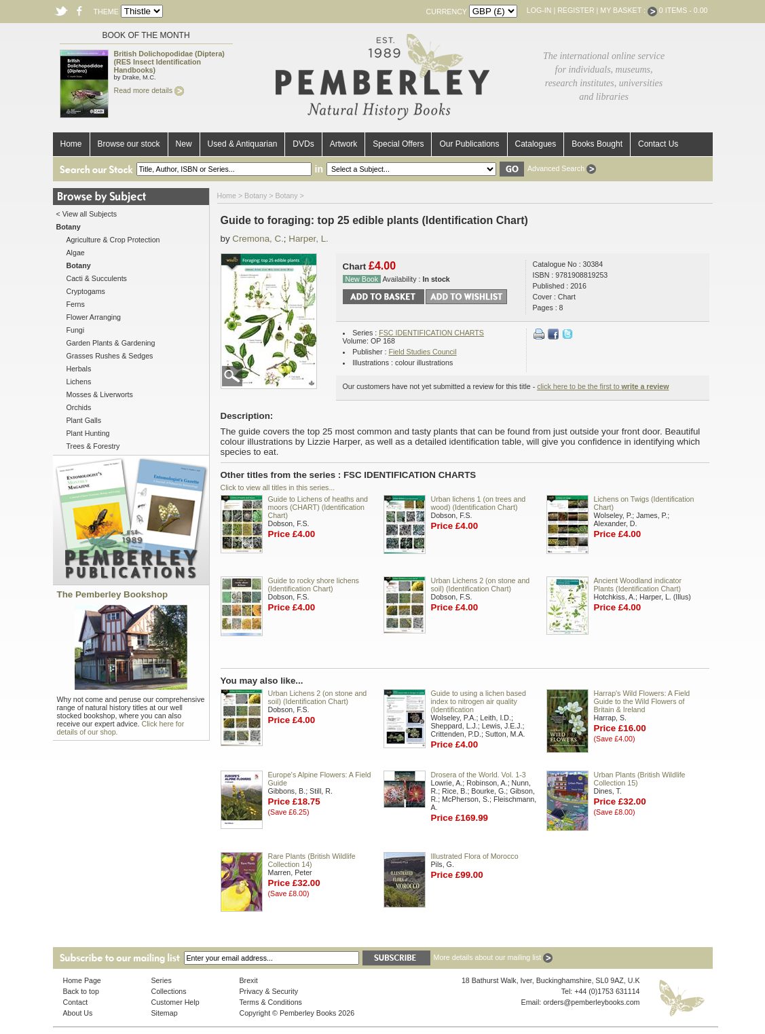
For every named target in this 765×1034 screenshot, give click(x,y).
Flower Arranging (94, 317)
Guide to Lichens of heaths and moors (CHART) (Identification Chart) (318, 507)
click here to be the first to (603, 386)
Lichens (79, 381)
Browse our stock (129, 144)
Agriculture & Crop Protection (113, 240)
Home (71, 144)
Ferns (76, 304)
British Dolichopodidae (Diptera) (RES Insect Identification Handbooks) (169, 62)
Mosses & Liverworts (100, 394)
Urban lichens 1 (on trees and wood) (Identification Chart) (478, 503)
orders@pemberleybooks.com (591, 1002)
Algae (76, 252)
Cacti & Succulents (97, 278)
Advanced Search (561, 168)
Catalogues (536, 144)
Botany (255, 195)
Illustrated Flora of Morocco (475, 856)
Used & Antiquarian (243, 144)
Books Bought (597, 144)
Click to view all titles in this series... (278, 487)
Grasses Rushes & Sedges (110, 356)
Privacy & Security (269, 991)
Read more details (149, 90)
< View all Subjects (86, 214)
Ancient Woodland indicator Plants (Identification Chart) (638, 584)
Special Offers (398, 144)
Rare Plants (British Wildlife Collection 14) (312, 860)
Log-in (539, 10)
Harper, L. (308, 239)
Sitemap (164, 1013)
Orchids (79, 407)
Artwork (344, 144)
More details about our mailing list (493, 957)
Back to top (81, 991)
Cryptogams (86, 291)
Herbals (79, 369)
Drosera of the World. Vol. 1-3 (478, 775)
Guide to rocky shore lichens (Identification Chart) (313, 584)
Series (161, 980)
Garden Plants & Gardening (111, 343)
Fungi (76, 330)
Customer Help (175, 1002)
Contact (75, 1002)
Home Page (82, 980)
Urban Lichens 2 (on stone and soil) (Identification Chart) (480, 584)
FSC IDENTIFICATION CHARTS (431, 333)
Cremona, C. (258, 239)
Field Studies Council (422, 352)
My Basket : (628, 10)
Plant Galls (84, 420)
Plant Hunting (88, 433)
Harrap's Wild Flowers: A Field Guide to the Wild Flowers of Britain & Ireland (642, 701)
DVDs (303, 144)
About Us (78, 1013)
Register (575, 10)
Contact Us (658, 144)
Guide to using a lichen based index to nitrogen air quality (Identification (478, 701)
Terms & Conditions (271, 1002)
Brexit (249, 980)
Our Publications (469, 144)
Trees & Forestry (93, 446)
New (184, 144)
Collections (169, 991)
